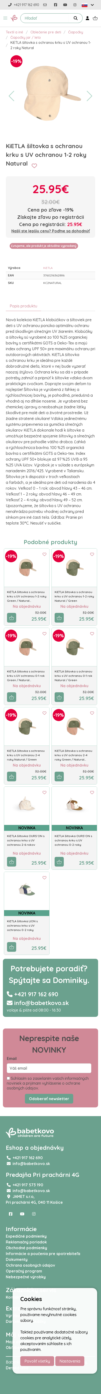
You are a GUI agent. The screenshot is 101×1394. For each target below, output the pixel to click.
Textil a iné (14, 32)
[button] (5, 18)
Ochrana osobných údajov (30, 1265)
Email (12, 1058)
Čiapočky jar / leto (25, 37)
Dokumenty (17, 1259)
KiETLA (48, 268)
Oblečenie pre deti (45, 32)
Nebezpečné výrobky (26, 1276)
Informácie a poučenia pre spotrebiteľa (43, 1253)
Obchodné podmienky (26, 1247)
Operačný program (24, 1271)
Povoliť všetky (37, 1361)
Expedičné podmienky (26, 1236)
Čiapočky (75, 32)
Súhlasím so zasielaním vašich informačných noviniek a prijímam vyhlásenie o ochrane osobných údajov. (48, 1083)
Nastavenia (69, 1361)
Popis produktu (23, 306)
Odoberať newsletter (49, 1098)
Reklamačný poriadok (26, 1242)
